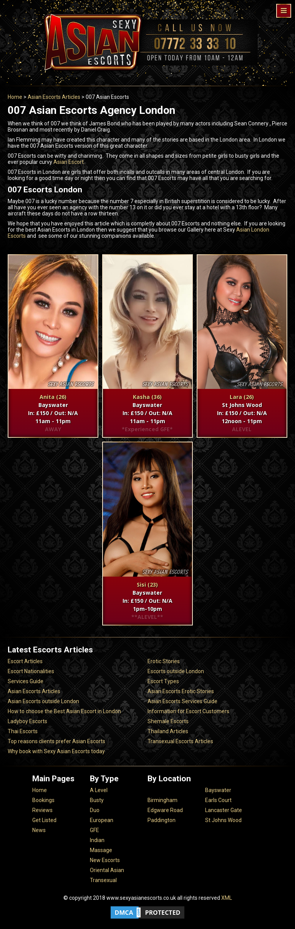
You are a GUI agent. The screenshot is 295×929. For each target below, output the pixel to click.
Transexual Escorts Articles (180, 741)
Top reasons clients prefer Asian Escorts (56, 741)
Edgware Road (165, 810)
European (101, 820)
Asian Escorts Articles (54, 97)
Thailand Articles (168, 731)
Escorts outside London (176, 671)
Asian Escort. (68, 162)
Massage (101, 850)
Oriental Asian (107, 870)
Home (15, 97)
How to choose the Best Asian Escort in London (64, 711)
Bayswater (218, 790)
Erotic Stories (164, 661)
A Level (99, 790)
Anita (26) (53, 396)
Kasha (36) (147, 396)
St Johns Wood (223, 820)
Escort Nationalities (31, 671)
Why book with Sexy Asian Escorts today (56, 751)
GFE (94, 830)
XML (226, 898)
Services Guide (25, 681)
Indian (97, 840)
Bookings (43, 800)
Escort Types (163, 681)
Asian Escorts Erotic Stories (181, 691)
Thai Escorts (23, 731)
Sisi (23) (147, 584)
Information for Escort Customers (188, 711)
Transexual (103, 880)
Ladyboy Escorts (27, 721)
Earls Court (218, 800)
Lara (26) (242, 396)
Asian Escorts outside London (43, 701)
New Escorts (105, 860)
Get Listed (44, 820)
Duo (94, 810)
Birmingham (162, 800)
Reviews (42, 810)
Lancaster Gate (223, 810)
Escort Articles (25, 661)
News (39, 830)
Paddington (162, 820)
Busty (97, 800)
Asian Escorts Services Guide (182, 701)
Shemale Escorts (168, 721)
